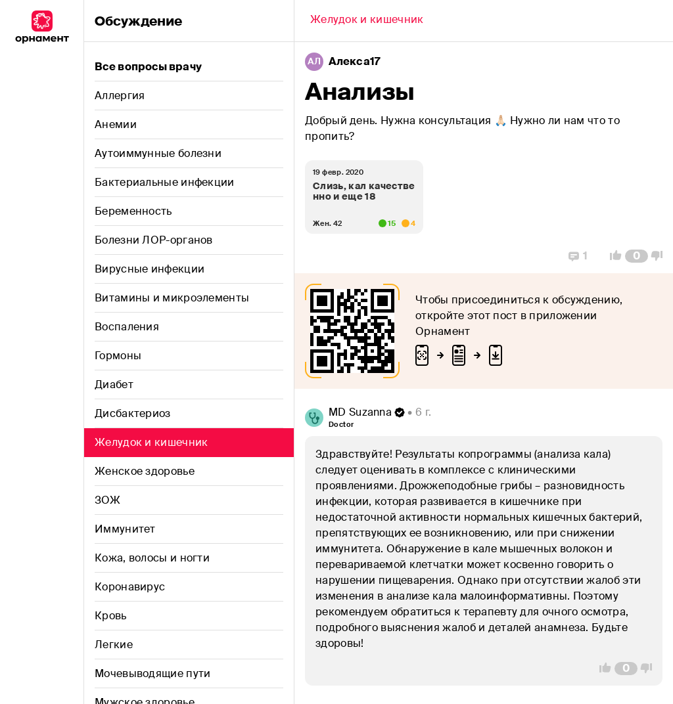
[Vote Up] (612, 256)
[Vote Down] (660, 256)
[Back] (367, 21)
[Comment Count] (636, 256)
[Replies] (578, 256)
